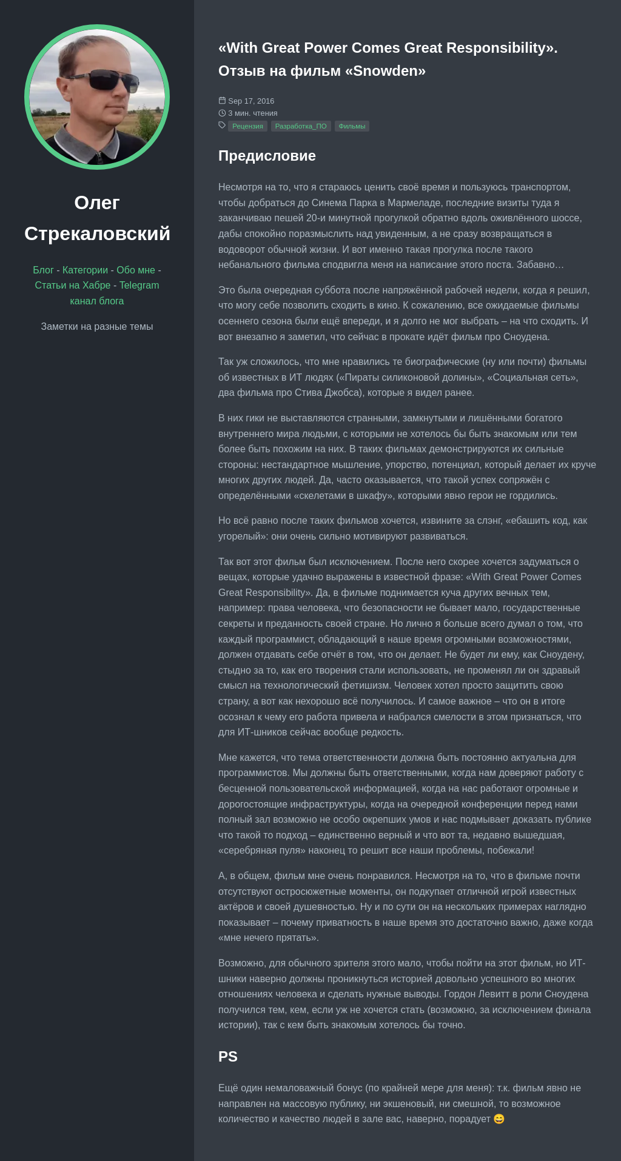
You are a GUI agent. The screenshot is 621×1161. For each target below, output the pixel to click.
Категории (85, 270)
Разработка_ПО (301, 126)
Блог (43, 270)
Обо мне (135, 270)
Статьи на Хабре (72, 285)
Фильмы (351, 126)
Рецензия (247, 126)
